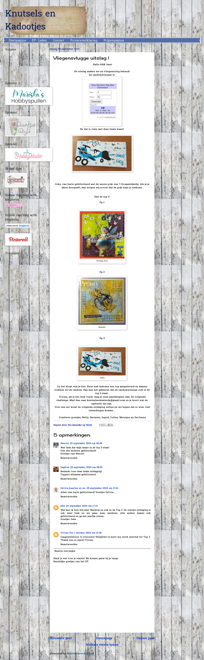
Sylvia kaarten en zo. (73, 488)
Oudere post (145, 638)
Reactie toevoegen (64, 551)
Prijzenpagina (113, 40)
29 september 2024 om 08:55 (86, 467)
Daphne (64, 467)
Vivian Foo (66, 533)
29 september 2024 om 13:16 (102, 488)
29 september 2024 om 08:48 (86, 443)
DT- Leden (39, 40)
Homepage (104, 638)
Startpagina (17, 40)
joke (62, 506)
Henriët (64, 443)
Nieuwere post (61, 638)
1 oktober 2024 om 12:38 (88, 533)
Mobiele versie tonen (102, 645)
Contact (58, 40)
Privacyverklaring (83, 40)
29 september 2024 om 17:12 (82, 506)
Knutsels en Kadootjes (30, 21)
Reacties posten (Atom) (80, 653)
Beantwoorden (68, 458)
